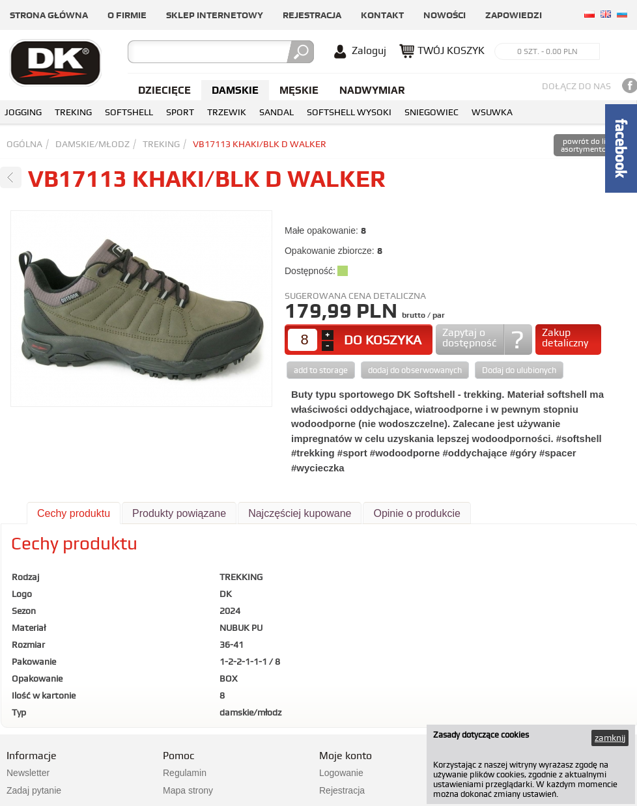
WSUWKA (492, 112)
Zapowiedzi (513, 15)
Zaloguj (369, 50)
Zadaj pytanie (34, 790)
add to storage (321, 370)
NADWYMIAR (372, 90)
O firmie (127, 15)
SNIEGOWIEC (431, 112)
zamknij (610, 737)
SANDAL (276, 112)
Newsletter (28, 773)
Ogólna (24, 144)
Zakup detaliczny (565, 337)
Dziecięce (164, 90)
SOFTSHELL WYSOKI (349, 112)
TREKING (73, 112)
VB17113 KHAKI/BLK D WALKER (259, 144)
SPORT (180, 112)
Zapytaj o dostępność (469, 337)
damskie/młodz (92, 144)
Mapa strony (188, 790)
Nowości (444, 15)
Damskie (235, 90)
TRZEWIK (226, 112)
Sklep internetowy (214, 15)
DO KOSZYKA (382, 339)
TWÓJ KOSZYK (451, 50)
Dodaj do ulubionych (519, 370)
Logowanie (341, 773)
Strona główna (49, 15)
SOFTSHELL (129, 112)
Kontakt (382, 15)
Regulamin (184, 773)
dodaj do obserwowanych (415, 370)
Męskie (298, 90)
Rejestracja (312, 15)
